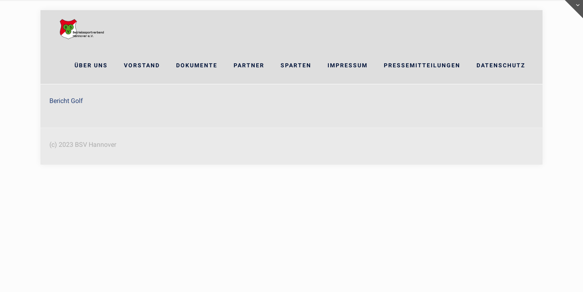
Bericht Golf (66, 101)
